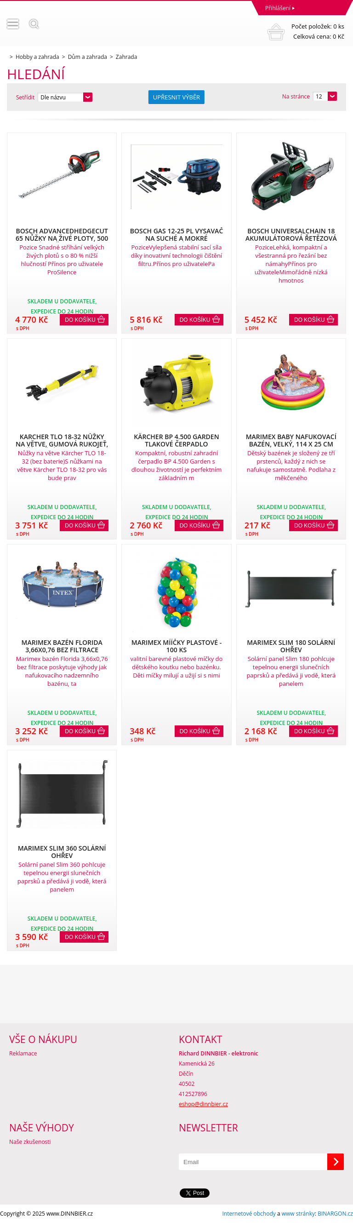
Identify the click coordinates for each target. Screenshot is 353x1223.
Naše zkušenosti (30, 1142)
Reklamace (23, 1053)
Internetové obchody (248, 1213)
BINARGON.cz (335, 1213)
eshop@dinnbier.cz (203, 1104)
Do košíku (80, 320)
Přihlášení (277, 8)
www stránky (298, 1213)
